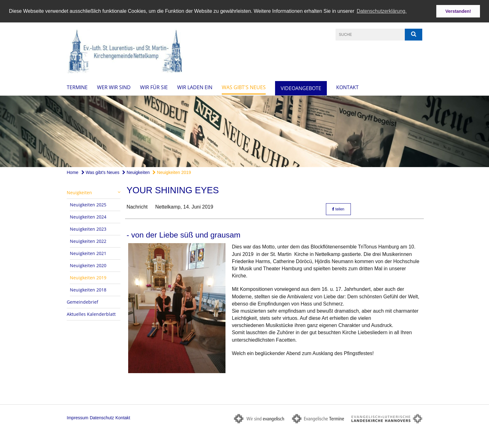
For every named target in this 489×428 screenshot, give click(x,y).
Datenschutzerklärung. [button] (382, 11)
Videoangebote (301, 87)
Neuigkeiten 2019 (172, 172)
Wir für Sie (154, 87)
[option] (244, 131)
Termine (77, 87)
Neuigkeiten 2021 (88, 253)
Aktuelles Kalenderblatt (91, 314)
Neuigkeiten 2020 (88, 265)
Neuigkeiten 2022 (88, 241)
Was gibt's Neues (244, 87)
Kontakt (347, 87)
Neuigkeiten (136, 172)
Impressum (77, 417)
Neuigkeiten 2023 (88, 229)
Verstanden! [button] (458, 11)
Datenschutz (102, 417)
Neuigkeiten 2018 (88, 289)
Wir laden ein (194, 87)
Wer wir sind (114, 87)
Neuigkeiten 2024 (88, 216)
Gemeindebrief (82, 302)
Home (72, 172)
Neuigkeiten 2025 (88, 204)
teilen (338, 209)
